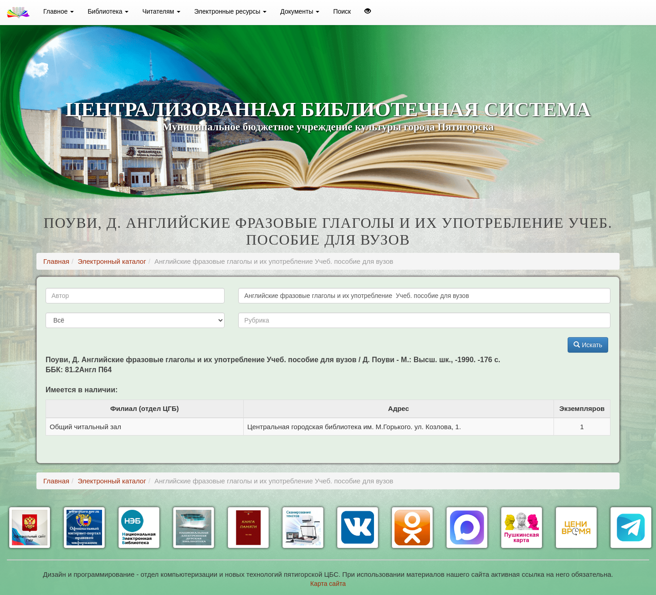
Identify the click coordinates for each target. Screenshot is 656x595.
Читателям (161, 11)
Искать (588, 345)
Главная (56, 261)
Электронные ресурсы (230, 11)
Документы (299, 11)
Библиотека (107, 11)
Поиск (342, 11)
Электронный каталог (111, 261)
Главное (58, 11)
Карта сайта (328, 583)
